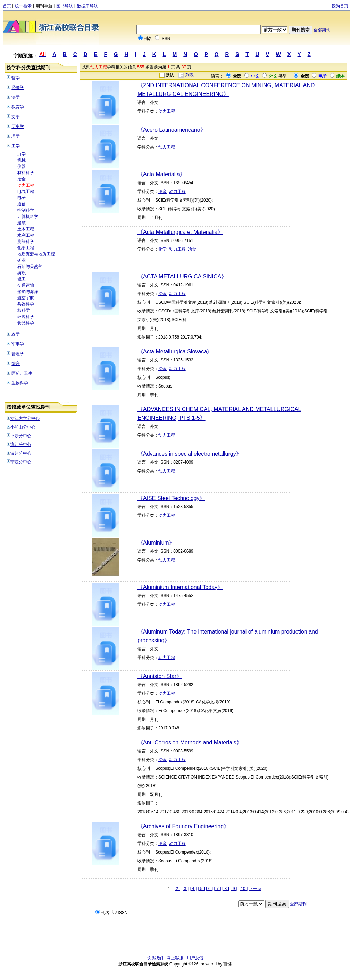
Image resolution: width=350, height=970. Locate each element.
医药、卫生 (21, 373)
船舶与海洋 (27, 291)
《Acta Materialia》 (161, 174)
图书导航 (64, 5)
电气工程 (25, 191)
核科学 (23, 310)
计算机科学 (27, 216)
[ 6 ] (209, 888)
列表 (189, 75)
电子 (21, 197)
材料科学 (25, 172)
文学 (15, 116)
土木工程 (25, 229)
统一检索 (23, 5)
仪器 (21, 166)
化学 (162, 249)
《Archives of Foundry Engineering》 (183, 826)
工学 (15, 146)
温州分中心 (20, 453)
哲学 (15, 77)
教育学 (17, 107)
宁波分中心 (20, 461)
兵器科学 (25, 304)
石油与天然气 (29, 266)
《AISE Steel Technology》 (171, 498)
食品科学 (25, 322)
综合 (15, 363)
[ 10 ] (243, 888)
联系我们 (155, 957)
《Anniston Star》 (160, 676)
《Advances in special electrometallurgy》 (190, 454)
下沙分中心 (20, 435)
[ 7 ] (217, 888)
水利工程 (25, 235)
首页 (7, 5)
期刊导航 (44, 5)
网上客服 (175, 957)
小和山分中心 (22, 427)
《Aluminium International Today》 (180, 587)
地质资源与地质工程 (36, 254)
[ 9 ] (233, 888)
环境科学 (25, 316)
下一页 (255, 888)
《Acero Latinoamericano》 (172, 130)
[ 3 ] (185, 888)
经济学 (17, 87)
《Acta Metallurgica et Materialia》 (180, 232)
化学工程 (25, 247)
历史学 (17, 126)
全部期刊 (322, 29)
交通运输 (25, 285)
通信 (21, 204)
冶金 (21, 179)
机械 (21, 160)
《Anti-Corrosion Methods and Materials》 (190, 742)
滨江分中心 (20, 444)
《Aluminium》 (156, 543)
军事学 (17, 344)
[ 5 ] (201, 888)
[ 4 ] (193, 888)
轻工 (21, 279)
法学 (15, 97)
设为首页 (340, 5)
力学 (21, 154)
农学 (15, 334)
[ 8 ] (225, 888)
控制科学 (25, 210)
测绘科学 (25, 241)
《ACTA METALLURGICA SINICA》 (182, 276)
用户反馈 (195, 957)
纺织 (21, 272)
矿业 (21, 260)
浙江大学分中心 (25, 418)
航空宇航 (25, 297)
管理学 (17, 353)
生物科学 (19, 383)
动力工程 (25, 185)
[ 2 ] (177, 888)
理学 (15, 136)
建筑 (21, 222)
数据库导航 (87, 5)
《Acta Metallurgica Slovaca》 (175, 351)
